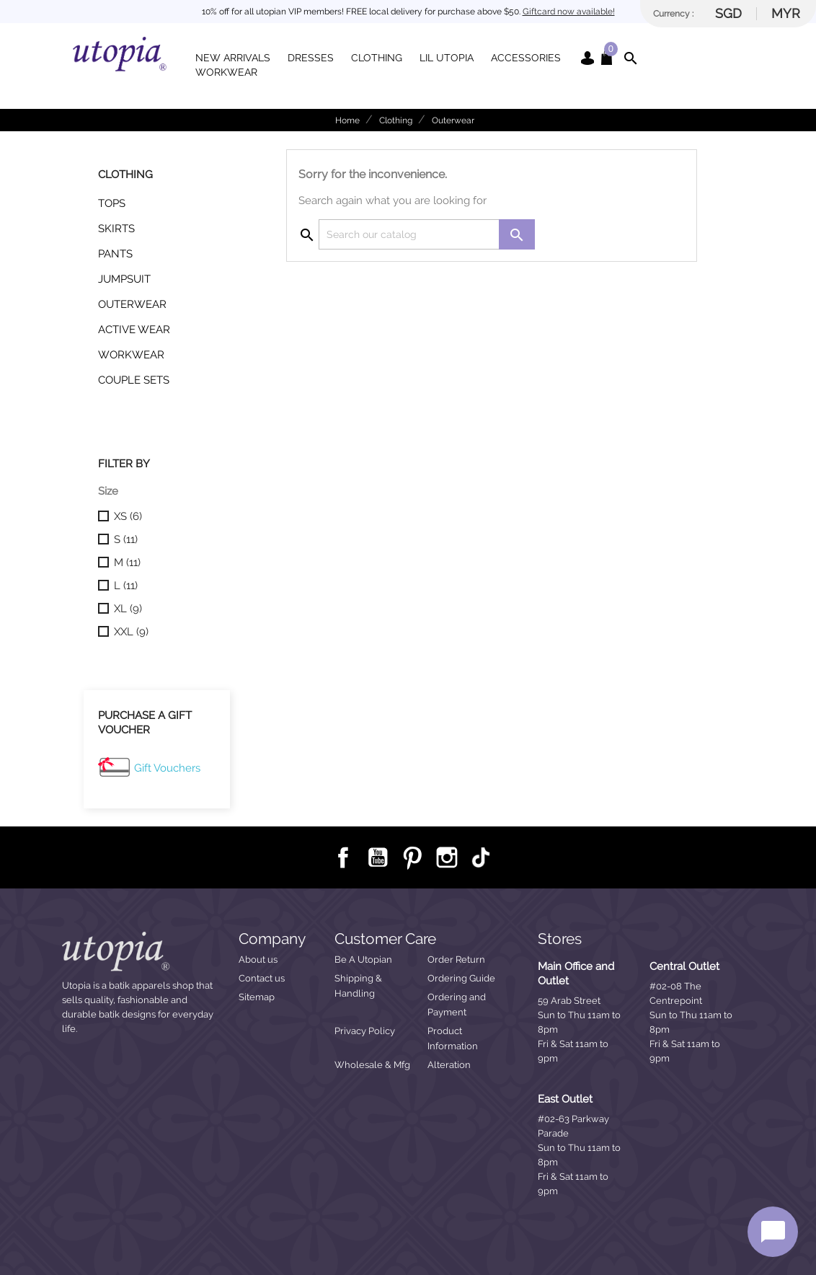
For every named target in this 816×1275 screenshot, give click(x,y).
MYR (785, 13)
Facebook (342, 856)
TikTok (481, 857)
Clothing (376, 57)
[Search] (427, 234)
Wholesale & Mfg (372, 1064)
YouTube (377, 856)
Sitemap (257, 997)
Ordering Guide (461, 978)
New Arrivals (232, 57)
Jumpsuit (124, 279)
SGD (728, 13)
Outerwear (132, 304)
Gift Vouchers (167, 768)
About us (258, 959)
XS (128, 516)
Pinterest (411, 856)
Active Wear (134, 329)
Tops (111, 203)
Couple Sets (133, 380)
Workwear (226, 72)
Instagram (446, 856)
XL (128, 608)
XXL (131, 631)
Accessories (526, 57)
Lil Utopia (447, 57)
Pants (115, 253)
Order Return (456, 959)
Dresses (311, 57)
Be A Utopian (363, 959)
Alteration (449, 1064)
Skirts (116, 228)
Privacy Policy (364, 1030)
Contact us (262, 978)
